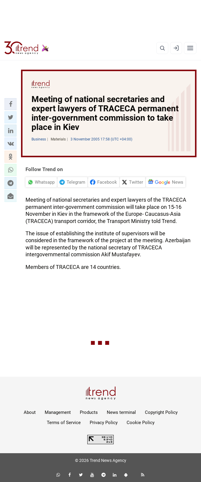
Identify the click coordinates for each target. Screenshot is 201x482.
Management (58, 412)
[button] (10, 104)
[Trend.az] (26, 48)
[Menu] (190, 48)
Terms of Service (64, 422)
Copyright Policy (161, 412)
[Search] (162, 48)
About (30, 412)
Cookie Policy (140, 422)
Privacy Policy (104, 422)
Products (89, 412)
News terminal (121, 412)
